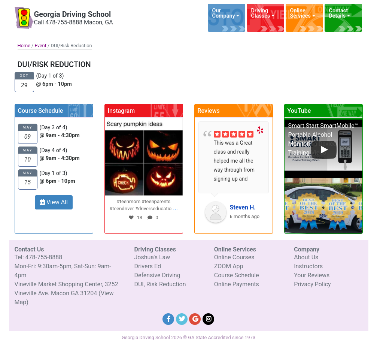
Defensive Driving (157, 275)
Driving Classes (260, 13)
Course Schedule (236, 275)
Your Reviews (311, 275)
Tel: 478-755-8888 (39, 257)
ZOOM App (228, 266)
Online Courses (234, 257)
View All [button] (54, 202)
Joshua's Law (152, 257)
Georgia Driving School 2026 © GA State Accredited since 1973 (188, 337)
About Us (306, 257)
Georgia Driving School (72, 14)
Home (24, 45)
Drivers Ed (147, 266)
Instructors (308, 266)
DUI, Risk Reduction (160, 284)
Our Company (223, 13)
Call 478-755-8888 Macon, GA (73, 22)
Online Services (300, 13)
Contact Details (338, 13)
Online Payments (236, 284)
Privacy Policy (312, 284)
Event (40, 45)
